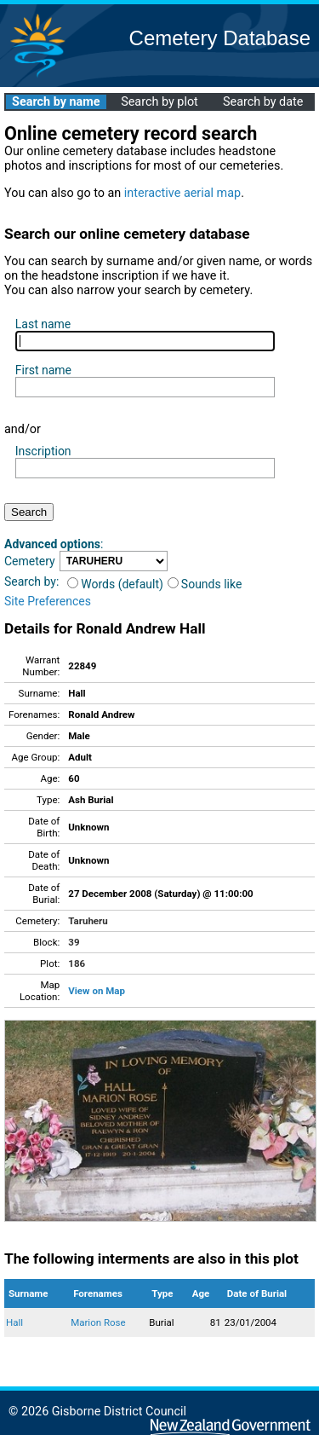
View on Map (96, 991)
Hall (14, 1322)
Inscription (43, 451)
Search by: (31, 581)
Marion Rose (98, 1322)
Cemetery (29, 561)
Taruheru (87, 921)
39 (73, 942)
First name (43, 370)
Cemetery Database (219, 37)
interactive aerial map (182, 193)
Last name (43, 324)
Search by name (56, 102)
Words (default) (115, 584)
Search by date (263, 102)
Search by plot (159, 102)
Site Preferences (47, 601)
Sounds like (205, 584)
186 (76, 963)
